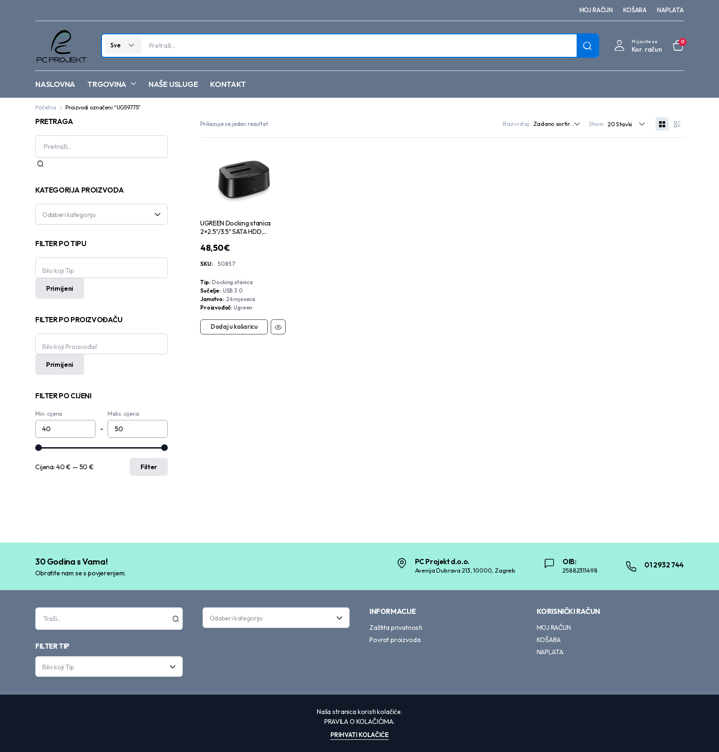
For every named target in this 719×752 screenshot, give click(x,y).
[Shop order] (559, 124)
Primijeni (59, 288)
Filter (149, 467)
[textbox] (98, 214)
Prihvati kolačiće (359, 734)
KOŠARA (635, 10)
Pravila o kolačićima (358, 721)
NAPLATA (670, 10)
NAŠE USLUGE (173, 84)
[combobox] (101, 214)
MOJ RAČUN (596, 10)
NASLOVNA (55, 84)
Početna (45, 107)
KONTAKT (228, 84)
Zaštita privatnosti (395, 627)
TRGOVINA (106, 84)
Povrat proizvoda (394, 640)
